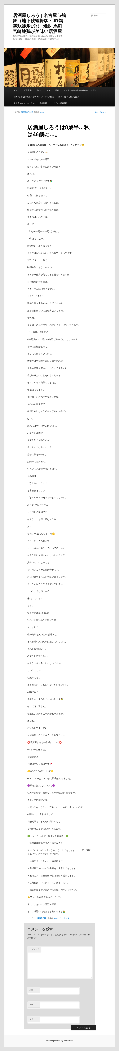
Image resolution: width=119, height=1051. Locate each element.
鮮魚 (48, 90)
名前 (31, 990)
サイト (32, 1019)
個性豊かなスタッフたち (24, 103)
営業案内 (28, 90)
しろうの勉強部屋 (59, 103)
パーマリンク (64, 918)
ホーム (16, 90)
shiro (42, 112)
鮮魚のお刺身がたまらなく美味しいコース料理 (34, 97)
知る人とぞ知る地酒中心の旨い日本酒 (80, 90)
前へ (95, 112)
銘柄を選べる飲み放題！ (69, 97)
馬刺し (39, 90)
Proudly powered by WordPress (59, 1041)
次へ (103, 112)
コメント (34, 949)
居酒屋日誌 (41, 918)
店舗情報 (43, 103)
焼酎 (57, 90)
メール (32, 1004)
